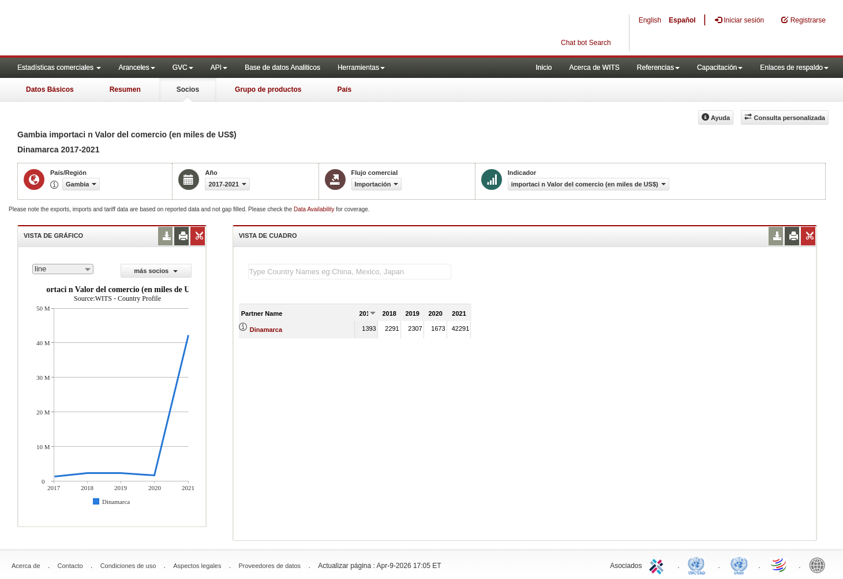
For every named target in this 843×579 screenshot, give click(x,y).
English (650, 20)
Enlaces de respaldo (794, 67)
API (219, 67)
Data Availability (315, 209)
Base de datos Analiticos (282, 67)
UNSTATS (739, 564)
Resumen (125, 89)
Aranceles (136, 67)
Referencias (658, 67)
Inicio (543, 67)
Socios (188, 89)
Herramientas (361, 67)
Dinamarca (266, 329)
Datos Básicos (50, 89)
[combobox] (62, 269)
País (344, 89)
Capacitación (720, 67)
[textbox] (349, 271)
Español (682, 20)
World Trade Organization (779, 564)
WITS (115, 29)
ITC (658, 564)
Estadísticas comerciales (59, 67)
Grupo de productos (268, 89)
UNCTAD (698, 564)
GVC (183, 67)
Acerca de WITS (594, 67)
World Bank (819, 564)
